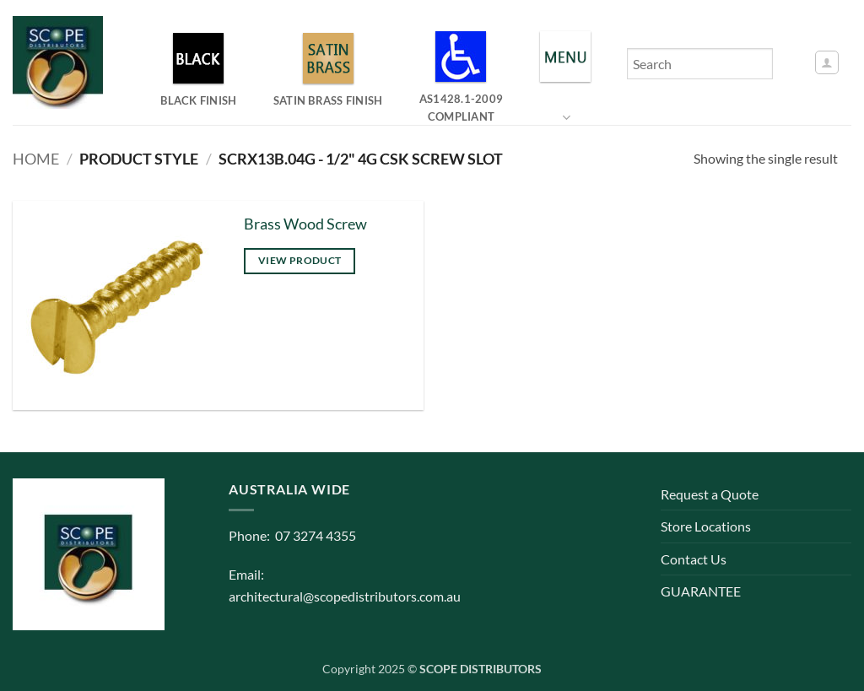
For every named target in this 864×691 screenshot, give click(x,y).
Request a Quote (710, 494)
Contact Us (693, 559)
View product (299, 260)
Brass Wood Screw (305, 224)
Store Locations (706, 526)
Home (36, 158)
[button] (827, 62)
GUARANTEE (701, 591)
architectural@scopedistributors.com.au (345, 596)
